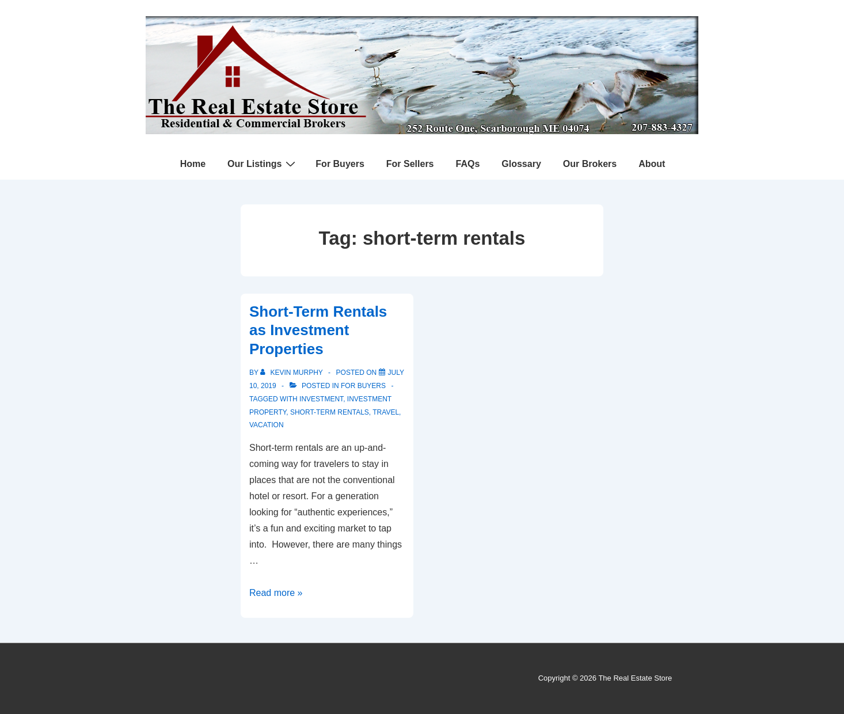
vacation (266, 425)
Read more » (276, 593)
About (651, 164)
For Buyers (339, 164)
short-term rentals (329, 412)
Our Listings (262, 163)
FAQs (468, 164)
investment (321, 399)
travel (385, 412)
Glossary (521, 164)
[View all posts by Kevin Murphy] (292, 373)
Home (193, 164)
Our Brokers (590, 164)
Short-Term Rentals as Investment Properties (318, 330)
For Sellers (410, 164)
